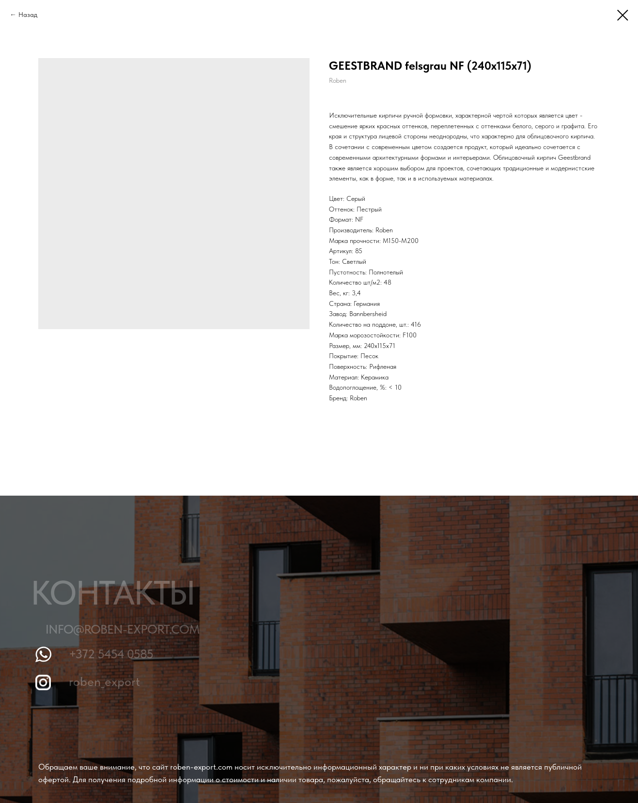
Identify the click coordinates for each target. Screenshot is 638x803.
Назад (27, 14)
